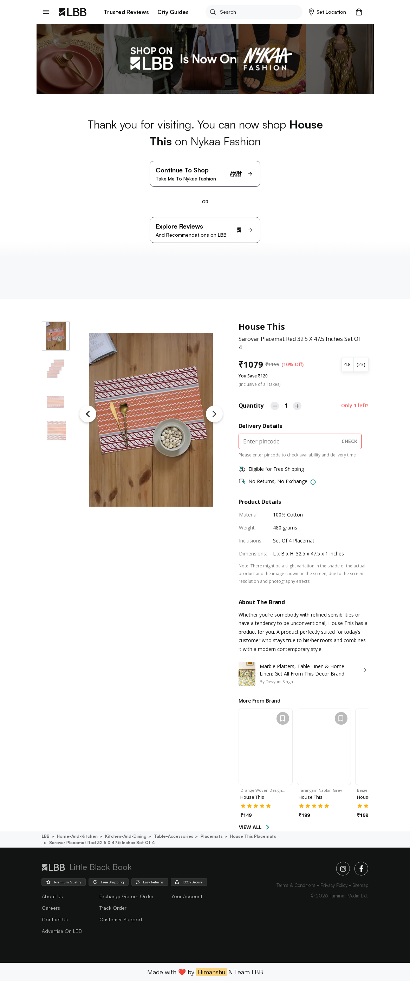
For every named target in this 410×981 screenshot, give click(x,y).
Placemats (211, 836)
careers (51, 908)
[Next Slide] (214, 414)
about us (52, 896)
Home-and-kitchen (77, 836)
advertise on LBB (62, 931)
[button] (327, 12)
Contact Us (55, 919)
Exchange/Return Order (126, 896)
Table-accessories (173, 836)
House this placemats (252, 836)
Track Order (112, 908)
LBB (46, 836)
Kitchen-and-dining (125, 836)
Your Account (186, 896)
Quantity (251, 405)
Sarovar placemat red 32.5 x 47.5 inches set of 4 (101, 842)
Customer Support (120, 919)
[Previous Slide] (88, 414)
